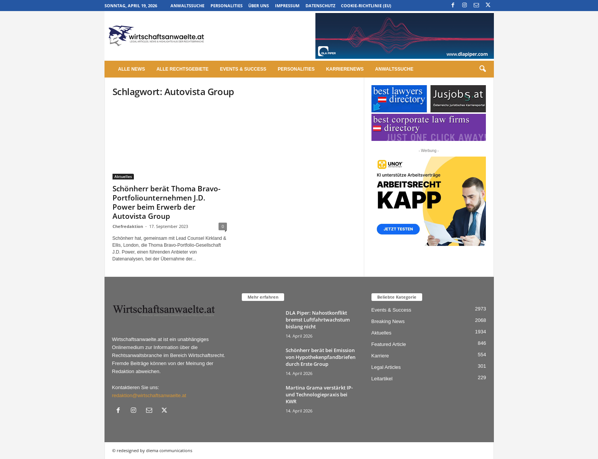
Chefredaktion (128, 226)
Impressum (287, 5)
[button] (482, 69)
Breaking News (388, 321)
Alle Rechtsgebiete (182, 69)
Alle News (131, 69)
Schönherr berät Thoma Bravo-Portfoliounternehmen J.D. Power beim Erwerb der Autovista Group (166, 202)
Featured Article (388, 344)
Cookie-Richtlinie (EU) (366, 5)
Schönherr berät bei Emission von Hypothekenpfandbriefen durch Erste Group (320, 357)
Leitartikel (382, 378)
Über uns (258, 5)
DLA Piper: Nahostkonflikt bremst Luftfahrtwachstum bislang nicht (318, 319)
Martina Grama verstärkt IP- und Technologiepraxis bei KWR (319, 394)
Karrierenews (345, 69)
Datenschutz (320, 5)
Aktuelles (123, 176)
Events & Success (243, 69)
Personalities (227, 5)
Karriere (380, 356)
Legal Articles (386, 367)
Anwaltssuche (187, 5)
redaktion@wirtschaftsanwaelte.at (149, 395)
